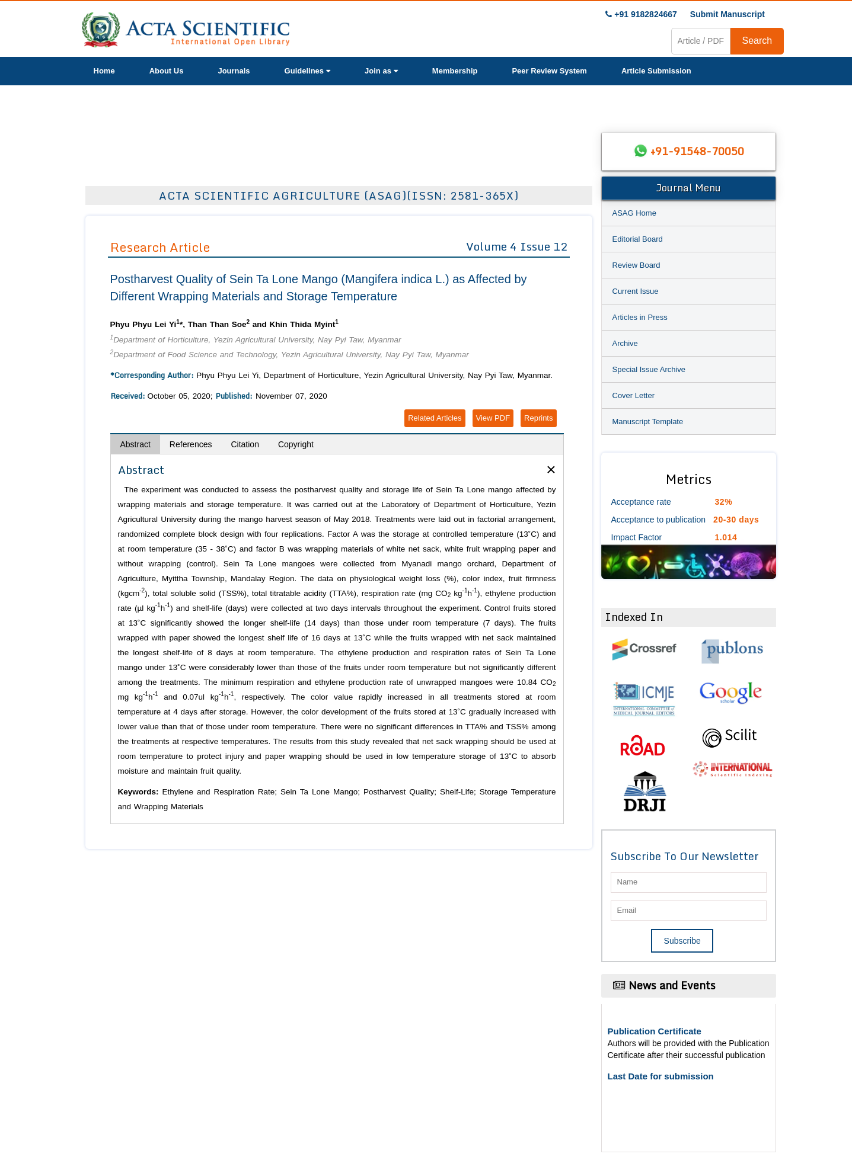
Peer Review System (549, 70)
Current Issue (635, 291)
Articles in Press (640, 317)
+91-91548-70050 (697, 151)
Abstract (135, 444)
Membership (455, 70)
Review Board (636, 265)
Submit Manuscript (727, 14)
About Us (166, 70)
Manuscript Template (648, 421)
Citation (245, 444)
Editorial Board (637, 239)
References (191, 444)
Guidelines (307, 70)
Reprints (538, 418)
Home (104, 70)
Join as (381, 70)
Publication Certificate (654, 1031)
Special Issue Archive (649, 369)
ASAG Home (634, 213)
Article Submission (656, 70)
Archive (625, 343)
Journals (234, 70)
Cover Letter (633, 395)
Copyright (296, 444)
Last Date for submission (661, 1076)
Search (757, 41)
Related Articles (434, 418)
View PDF (493, 418)
